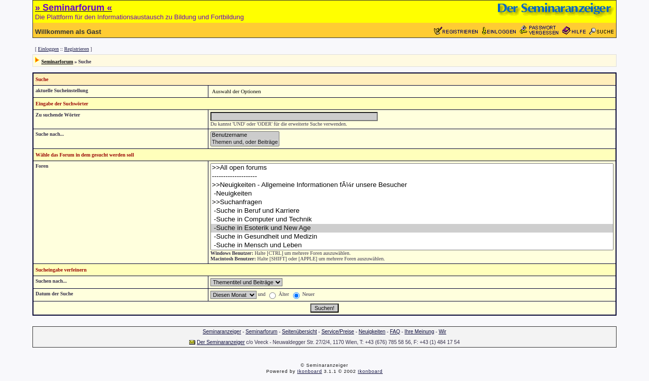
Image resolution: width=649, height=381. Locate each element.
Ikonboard (309, 371)
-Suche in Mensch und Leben (412, 245)
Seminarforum (58, 61)
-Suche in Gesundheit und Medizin (412, 237)
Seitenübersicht (299, 331)
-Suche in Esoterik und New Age (412, 228)
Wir (442, 331)
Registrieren (76, 49)
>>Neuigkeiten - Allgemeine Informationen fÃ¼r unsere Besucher (412, 185)
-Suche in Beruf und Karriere (412, 211)
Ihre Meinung (419, 331)
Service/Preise (337, 331)
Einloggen (48, 49)
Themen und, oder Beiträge (245, 142)
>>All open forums (412, 168)
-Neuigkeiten (412, 193)
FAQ (395, 331)
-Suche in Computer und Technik (412, 219)
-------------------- (412, 176)
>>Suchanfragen (412, 202)
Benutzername (245, 135)
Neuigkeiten (371, 331)
